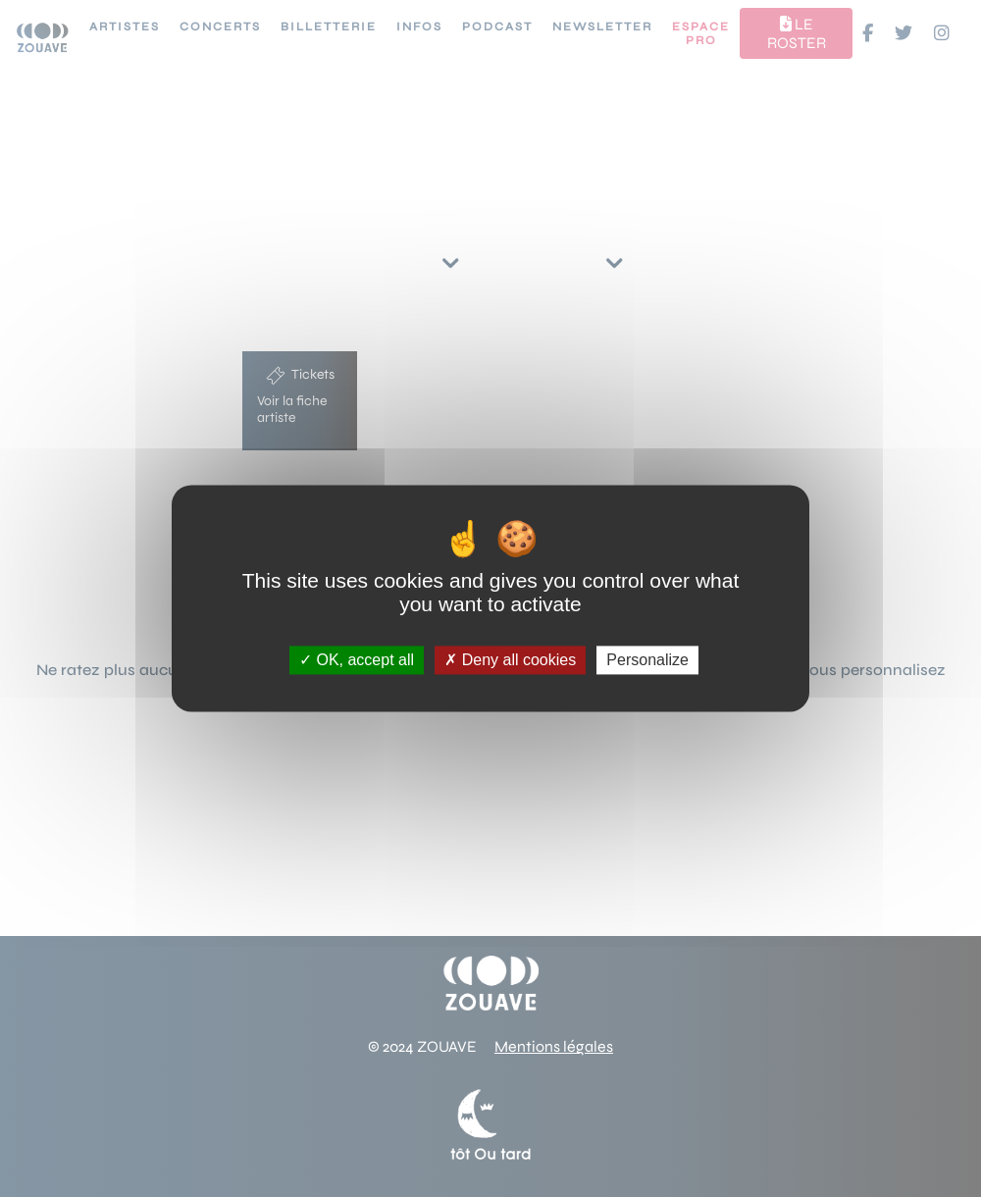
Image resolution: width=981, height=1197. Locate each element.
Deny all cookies (510, 659)
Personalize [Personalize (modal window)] (647, 659)
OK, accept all (356, 659)
